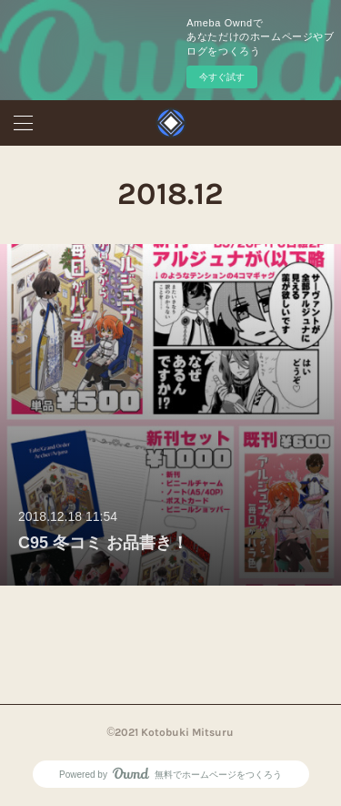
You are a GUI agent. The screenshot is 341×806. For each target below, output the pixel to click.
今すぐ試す (222, 77)
